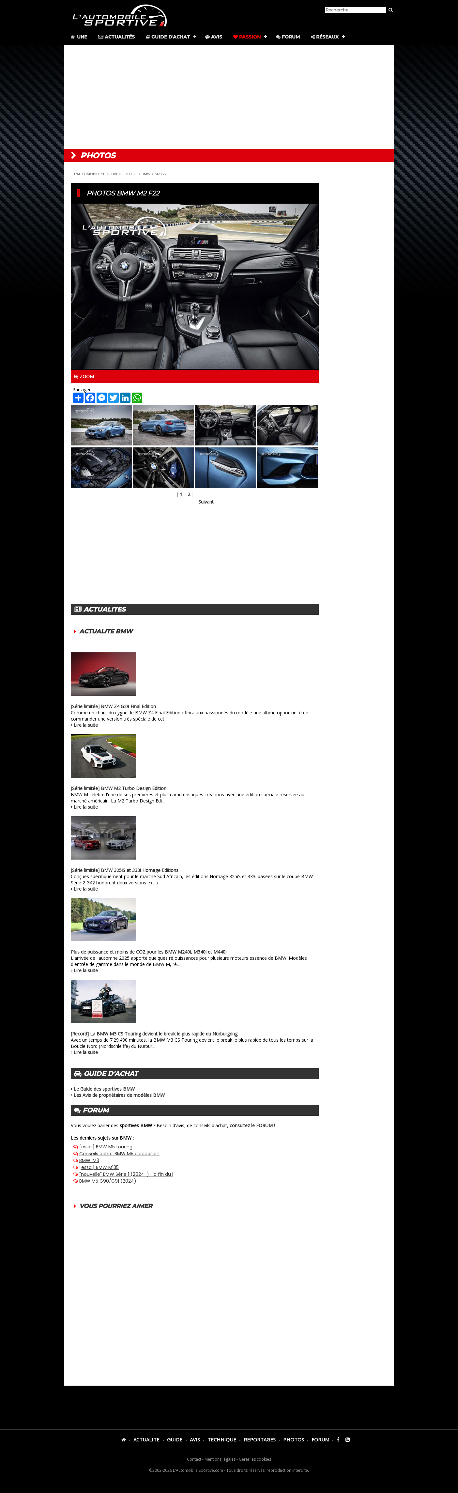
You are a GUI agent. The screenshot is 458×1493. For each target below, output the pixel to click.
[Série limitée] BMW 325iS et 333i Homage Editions (124, 870)
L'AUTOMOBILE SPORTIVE (96, 173)
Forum (288, 37)
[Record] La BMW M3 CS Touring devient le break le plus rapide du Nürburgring (154, 1034)
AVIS (195, 1439)
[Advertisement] (229, 97)
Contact (194, 1459)
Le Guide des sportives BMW (104, 1089)
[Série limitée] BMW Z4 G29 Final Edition (113, 706)
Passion (247, 37)
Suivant (206, 502)
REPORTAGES (260, 1439)
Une (78, 37)
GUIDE (174, 1439)
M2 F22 (161, 173)
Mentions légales (220, 1459)
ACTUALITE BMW (105, 631)
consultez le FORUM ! (252, 1125)
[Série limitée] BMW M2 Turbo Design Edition (118, 788)
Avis (213, 37)
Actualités (116, 37)
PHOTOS (129, 173)
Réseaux (325, 37)
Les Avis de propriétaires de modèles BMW (119, 1095)
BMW (146, 173)
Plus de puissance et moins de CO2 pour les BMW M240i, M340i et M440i (148, 952)
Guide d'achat (168, 37)
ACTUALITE (146, 1439)
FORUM (320, 1439)
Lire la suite (86, 725)
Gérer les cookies (255, 1459)
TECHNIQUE (221, 1439)
